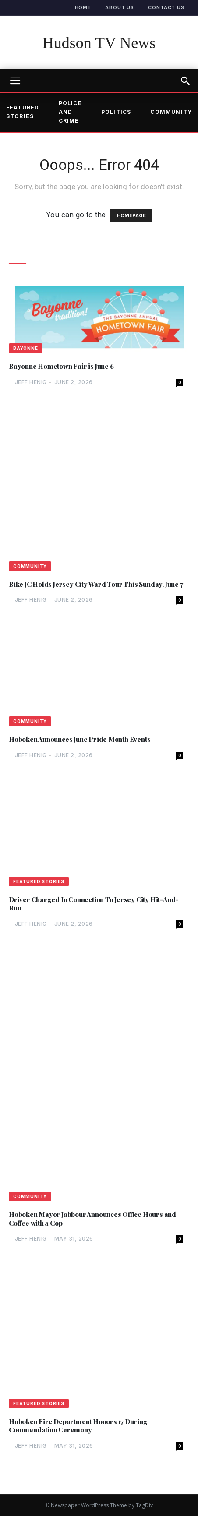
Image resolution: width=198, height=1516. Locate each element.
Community (30, 566)
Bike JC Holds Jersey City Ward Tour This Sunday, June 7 (96, 584)
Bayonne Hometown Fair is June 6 (61, 366)
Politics (116, 112)
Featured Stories (38, 881)
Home (83, 7)
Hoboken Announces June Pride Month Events (79, 739)
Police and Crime (70, 112)
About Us (119, 7)
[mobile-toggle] (15, 81)
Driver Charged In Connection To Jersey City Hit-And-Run (93, 904)
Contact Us (166, 7)
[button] (185, 81)
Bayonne (25, 348)
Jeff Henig (31, 382)
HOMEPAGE (131, 215)
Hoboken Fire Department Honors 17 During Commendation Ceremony (78, 1426)
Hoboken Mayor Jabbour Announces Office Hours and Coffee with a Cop (92, 1218)
